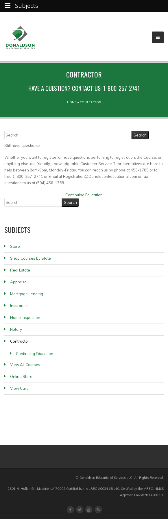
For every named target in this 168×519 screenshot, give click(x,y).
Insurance (19, 305)
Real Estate (20, 270)
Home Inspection (25, 317)
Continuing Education (84, 195)
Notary (16, 329)
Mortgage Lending (26, 293)
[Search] (68, 135)
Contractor (19, 341)
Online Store (21, 376)
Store (15, 246)
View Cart (19, 388)
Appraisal (18, 282)
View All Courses (25, 364)
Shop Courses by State (30, 258)
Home (71, 102)
